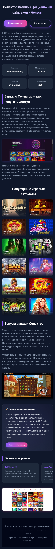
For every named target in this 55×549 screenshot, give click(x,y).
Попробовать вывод (17, 445)
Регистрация (40, 23)
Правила (12, 538)
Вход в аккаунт (15, 23)
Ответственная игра (26, 538)
